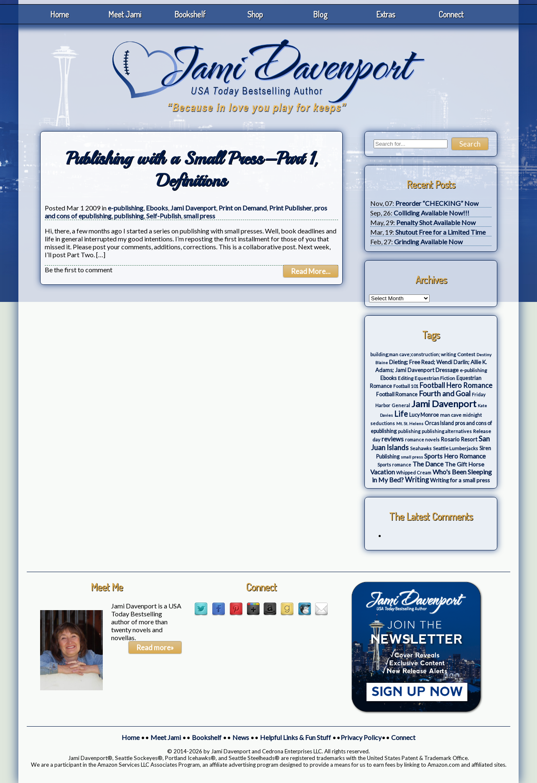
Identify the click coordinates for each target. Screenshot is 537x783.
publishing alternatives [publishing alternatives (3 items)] (447, 431)
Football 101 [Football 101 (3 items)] (405, 386)
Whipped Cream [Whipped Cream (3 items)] (413, 472)
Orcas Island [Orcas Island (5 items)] (439, 423)
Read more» (155, 647)
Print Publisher (290, 208)
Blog (320, 14)
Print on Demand (243, 208)
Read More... (311, 271)
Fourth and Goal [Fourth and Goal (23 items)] (445, 393)
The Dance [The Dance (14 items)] (427, 464)
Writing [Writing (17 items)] (417, 480)
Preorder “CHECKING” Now (436, 203)
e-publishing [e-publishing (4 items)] (473, 370)
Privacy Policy (361, 737)
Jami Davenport (193, 208)
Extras (385, 14)
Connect (450, 14)
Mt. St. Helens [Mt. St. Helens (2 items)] (409, 423)
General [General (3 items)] (401, 405)
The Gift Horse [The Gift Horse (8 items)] (464, 464)
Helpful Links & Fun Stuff (295, 737)
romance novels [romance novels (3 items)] (422, 439)
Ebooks (157, 208)
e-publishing (125, 208)
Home (59, 14)
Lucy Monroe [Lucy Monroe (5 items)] (424, 415)
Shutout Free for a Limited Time (440, 232)
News (240, 737)
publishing (129, 216)
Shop (255, 14)
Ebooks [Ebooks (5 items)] (388, 378)
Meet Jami (124, 14)
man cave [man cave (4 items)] (450, 415)
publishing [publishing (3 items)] (409, 431)
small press (199, 216)
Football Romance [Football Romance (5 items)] (396, 394)
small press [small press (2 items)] (412, 456)
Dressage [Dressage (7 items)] (446, 370)
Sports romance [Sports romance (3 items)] (394, 464)
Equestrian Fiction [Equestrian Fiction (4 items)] (435, 378)
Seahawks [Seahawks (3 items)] (421, 448)
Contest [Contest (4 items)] (466, 354)
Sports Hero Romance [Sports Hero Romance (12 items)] (455, 456)
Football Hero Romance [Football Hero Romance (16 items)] (456, 385)
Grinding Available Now (428, 242)
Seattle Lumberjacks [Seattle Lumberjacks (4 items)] (455, 448)
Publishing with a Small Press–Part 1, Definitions (191, 169)
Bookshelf (190, 14)
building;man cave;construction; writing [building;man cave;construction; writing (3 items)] (413, 354)
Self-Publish (163, 216)
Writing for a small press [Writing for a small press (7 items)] (460, 480)
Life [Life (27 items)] (401, 413)
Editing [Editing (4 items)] (405, 378)
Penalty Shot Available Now (436, 222)
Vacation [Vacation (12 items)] (382, 472)
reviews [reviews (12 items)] (393, 439)
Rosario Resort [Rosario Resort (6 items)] (459, 439)
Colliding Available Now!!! (431, 213)
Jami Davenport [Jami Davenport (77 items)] (443, 403)
